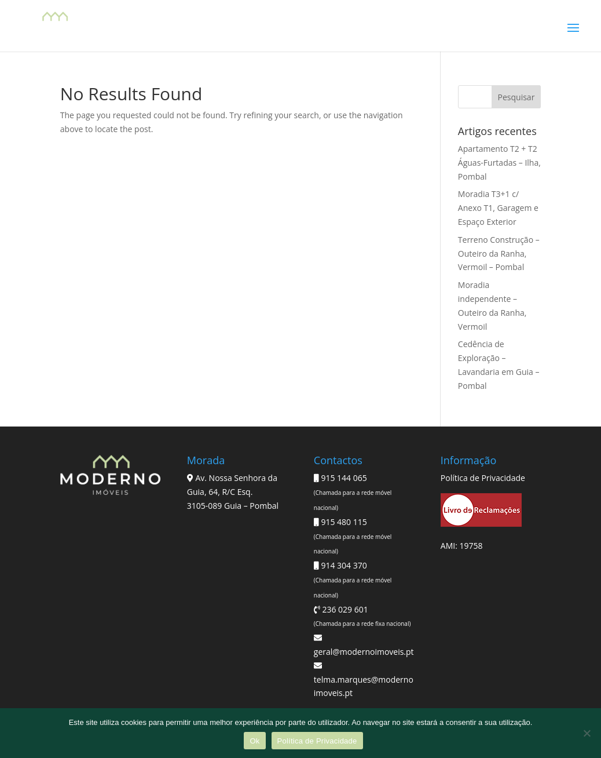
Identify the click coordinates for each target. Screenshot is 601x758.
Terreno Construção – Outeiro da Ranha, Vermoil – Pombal (499, 253)
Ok (254, 741)
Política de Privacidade (483, 477)
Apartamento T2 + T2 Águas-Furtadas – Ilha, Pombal (499, 162)
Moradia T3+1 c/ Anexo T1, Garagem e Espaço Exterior (498, 207)
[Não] (586, 733)
